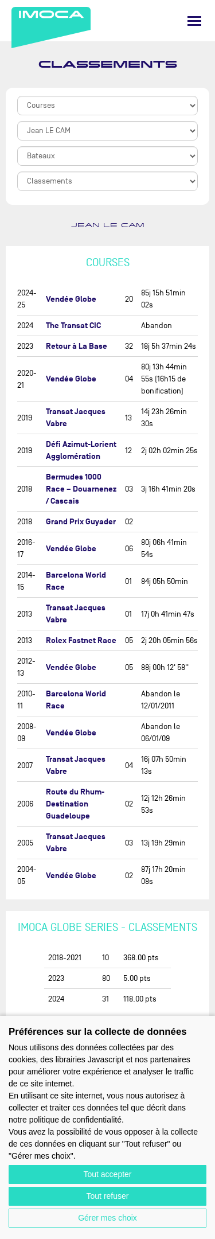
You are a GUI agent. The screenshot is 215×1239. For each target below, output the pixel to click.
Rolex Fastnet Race (81, 640)
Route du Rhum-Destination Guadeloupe (75, 804)
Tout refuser (108, 1196)
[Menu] (194, 21)
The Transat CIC (73, 325)
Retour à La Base (76, 346)
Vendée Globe (71, 299)
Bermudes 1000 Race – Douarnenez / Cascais (81, 489)
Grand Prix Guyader (81, 522)
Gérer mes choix (107, 1217)
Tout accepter (107, 1174)
